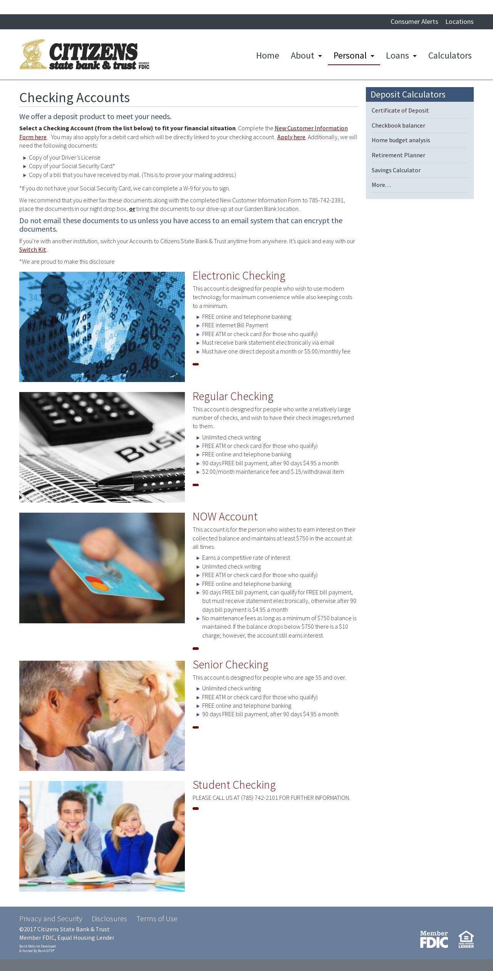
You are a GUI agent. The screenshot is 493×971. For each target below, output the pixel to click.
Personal (350, 55)
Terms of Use (157, 918)
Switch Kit (32, 249)
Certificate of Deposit (400, 110)
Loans (397, 55)
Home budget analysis (401, 140)
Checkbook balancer (398, 125)
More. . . (381, 184)
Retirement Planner (398, 155)
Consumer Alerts (414, 21)
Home (267, 55)
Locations (459, 21)
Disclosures (109, 918)
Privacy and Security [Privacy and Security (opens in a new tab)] (50, 918)
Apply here (291, 137)
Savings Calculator (396, 170)
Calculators (450, 55)
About (302, 55)
